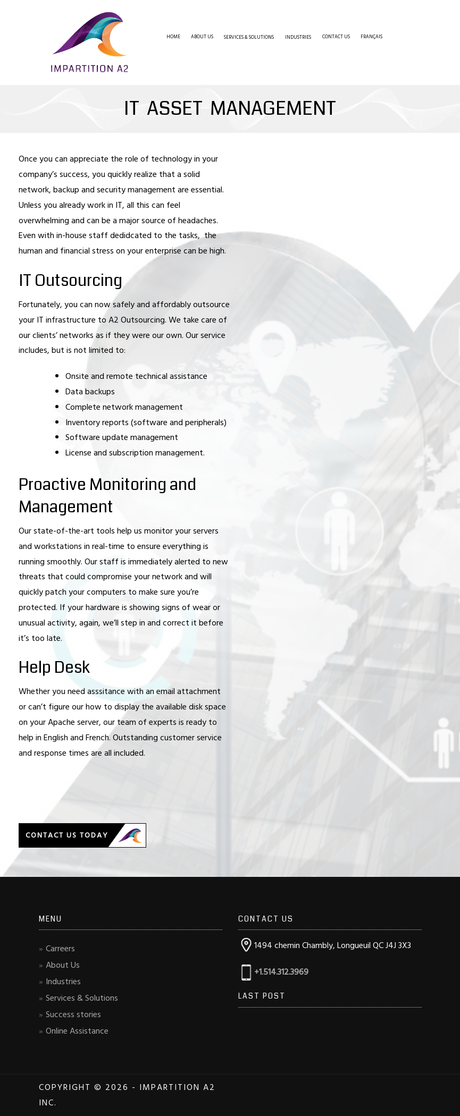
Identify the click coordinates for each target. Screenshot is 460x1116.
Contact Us (336, 37)
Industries (298, 37)
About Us (202, 37)
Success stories (73, 1014)
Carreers (60, 949)
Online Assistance (77, 1031)
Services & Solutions (249, 37)
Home (173, 37)
